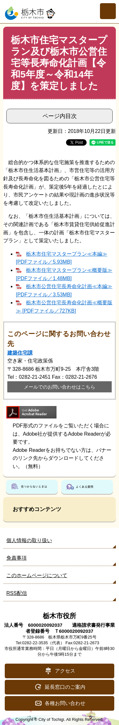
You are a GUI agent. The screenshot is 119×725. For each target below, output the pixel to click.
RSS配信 (16, 593)
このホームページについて (36, 575)
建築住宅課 (20, 353)
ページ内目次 (60, 116)
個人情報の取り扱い (29, 540)
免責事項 (16, 558)
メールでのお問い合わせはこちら (59, 387)
